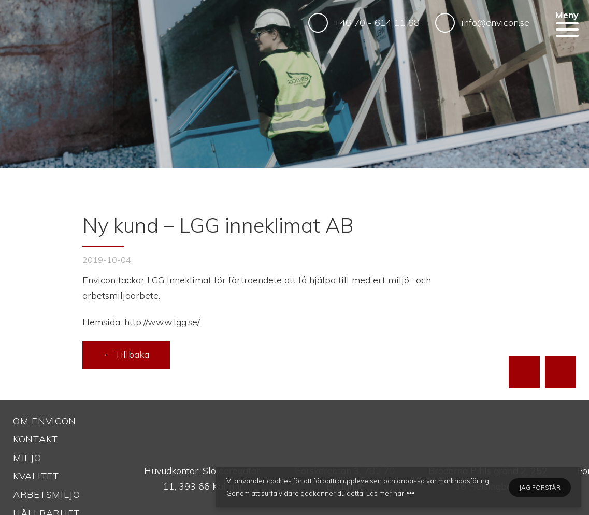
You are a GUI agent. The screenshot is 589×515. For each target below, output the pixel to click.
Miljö (27, 458)
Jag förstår (540, 487)
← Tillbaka (126, 355)
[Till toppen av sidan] (524, 372)
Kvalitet (36, 476)
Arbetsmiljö (46, 494)
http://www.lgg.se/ (162, 322)
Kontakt (35, 439)
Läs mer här (385, 493)
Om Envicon (44, 421)
